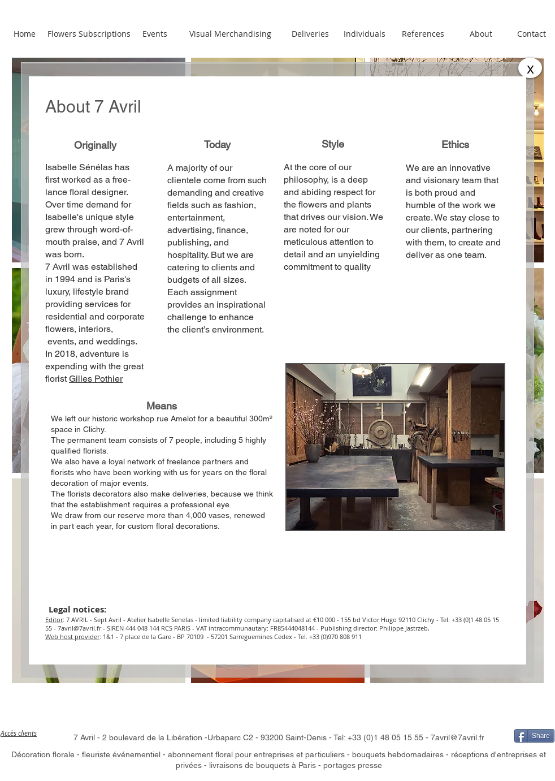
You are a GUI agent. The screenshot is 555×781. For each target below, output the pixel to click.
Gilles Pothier (96, 378)
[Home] (24, 34)
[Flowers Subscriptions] (89, 34)
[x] (530, 68)
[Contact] (531, 34)
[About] (481, 34)
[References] (423, 34)
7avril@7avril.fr (79, 628)
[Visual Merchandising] (230, 34)
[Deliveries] (310, 34)
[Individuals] (364, 34)
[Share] (534, 736)
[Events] (154, 34)
